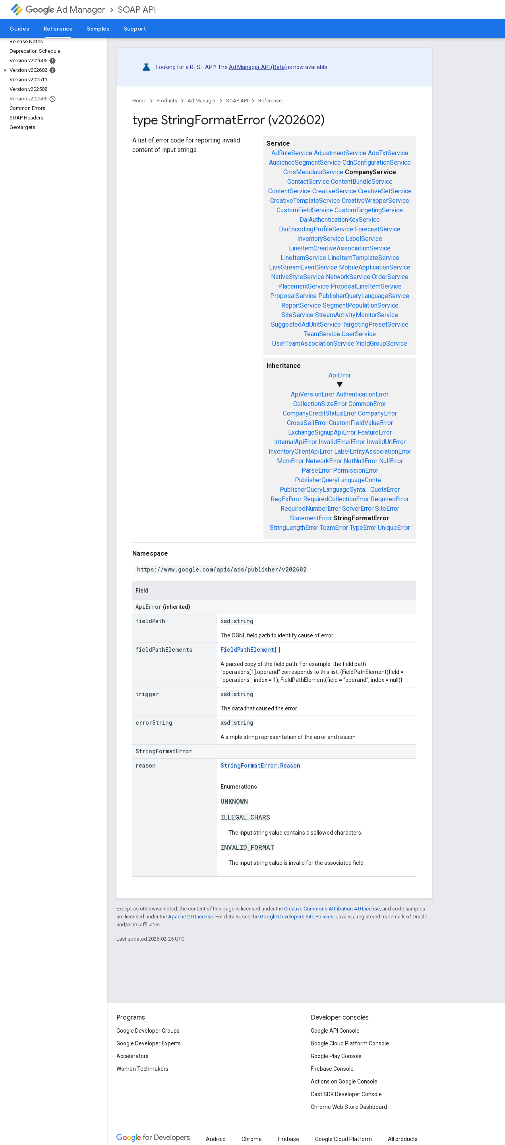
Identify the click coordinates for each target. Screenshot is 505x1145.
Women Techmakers (142, 1069)
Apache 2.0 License (190, 917)
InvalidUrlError (386, 442)
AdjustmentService (340, 153)
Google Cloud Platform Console (350, 1043)
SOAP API (137, 9)
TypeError (363, 527)
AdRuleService (291, 153)
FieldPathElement (247, 649)
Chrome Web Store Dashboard (349, 1107)
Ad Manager (65, 9)
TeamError (334, 527)
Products (167, 101)
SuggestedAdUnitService (306, 324)
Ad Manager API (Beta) (258, 67)
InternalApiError (295, 442)
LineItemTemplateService (363, 258)
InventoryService (320, 238)
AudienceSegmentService (305, 162)
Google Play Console (336, 1056)
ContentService (289, 191)
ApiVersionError (313, 394)
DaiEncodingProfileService (316, 229)
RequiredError (390, 499)
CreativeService (334, 191)
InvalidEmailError (342, 442)
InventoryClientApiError (301, 451)
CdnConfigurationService (376, 162)
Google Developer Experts (148, 1043)
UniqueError (394, 527)
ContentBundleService (362, 181)
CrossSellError (307, 423)
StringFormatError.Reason (260, 765)
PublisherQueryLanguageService (363, 296)
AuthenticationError (362, 394)
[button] (52, 70)
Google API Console (335, 1031)
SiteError (387, 508)
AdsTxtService (388, 153)
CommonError (367, 404)
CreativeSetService (385, 191)
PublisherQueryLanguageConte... (340, 480)
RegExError (286, 499)
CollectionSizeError (320, 404)
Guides (19, 28)
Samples (98, 28)
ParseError (316, 470)
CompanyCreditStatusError (319, 413)
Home (139, 101)
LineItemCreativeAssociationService (340, 248)
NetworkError (324, 461)
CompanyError (377, 413)
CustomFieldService (305, 210)
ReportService (301, 305)
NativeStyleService (297, 277)
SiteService (297, 315)
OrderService (390, 277)
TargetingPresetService (375, 324)
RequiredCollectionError (336, 499)
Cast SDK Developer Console (346, 1094)
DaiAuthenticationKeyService (340, 219)
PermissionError (355, 470)
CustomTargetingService (369, 210)
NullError (391, 461)
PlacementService (303, 286)
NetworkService (348, 277)
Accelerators (132, 1056)
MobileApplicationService (374, 267)
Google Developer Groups (148, 1031)
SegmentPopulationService (361, 305)
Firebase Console (332, 1069)
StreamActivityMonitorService (356, 315)
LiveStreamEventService (303, 267)
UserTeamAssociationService (313, 343)
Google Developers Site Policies (296, 917)
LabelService (364, 238)
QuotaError (385, 489)
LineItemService (303, 258)
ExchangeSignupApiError (322, 432)
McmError (290, 461)
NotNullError (360, 461)
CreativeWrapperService (375, 200)
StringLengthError (294, 527)
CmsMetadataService (313, 172)
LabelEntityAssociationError (372, 451)
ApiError (340, 375)
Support (135, 28)
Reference (270, 101)
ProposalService (293, 296)
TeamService (322, 334)
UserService (359, 334)
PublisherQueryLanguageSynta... (324, 489)
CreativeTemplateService (305, 200)
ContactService (308, 181)
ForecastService (378, 229)
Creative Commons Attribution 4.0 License (332, 909)
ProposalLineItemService (366, 286)
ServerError (357, 508)
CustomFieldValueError (361, 423)
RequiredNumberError (311, 508)
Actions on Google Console (344, 1081)
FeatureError (375, 432)
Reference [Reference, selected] (58, 28)
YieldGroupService (381, 343)
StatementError (311, 518)
